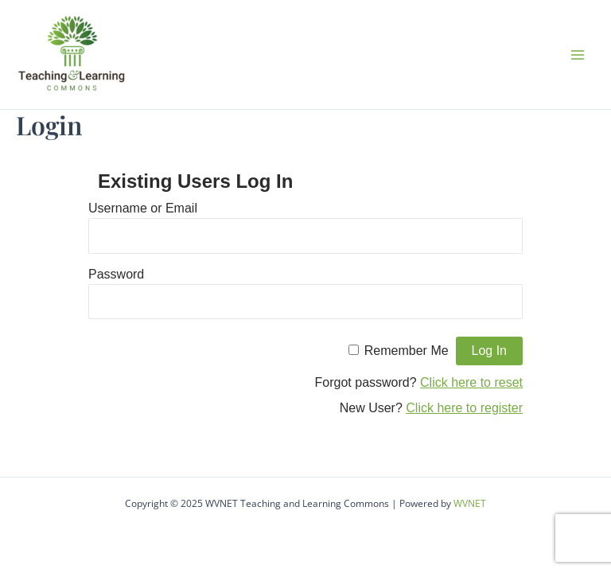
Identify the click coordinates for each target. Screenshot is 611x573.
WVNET (469, 503)
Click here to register (464, 408)
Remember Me (406, 350)
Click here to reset (471, 382)
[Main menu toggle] (577, 54)
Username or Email (142, 208)
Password (116, 274)
